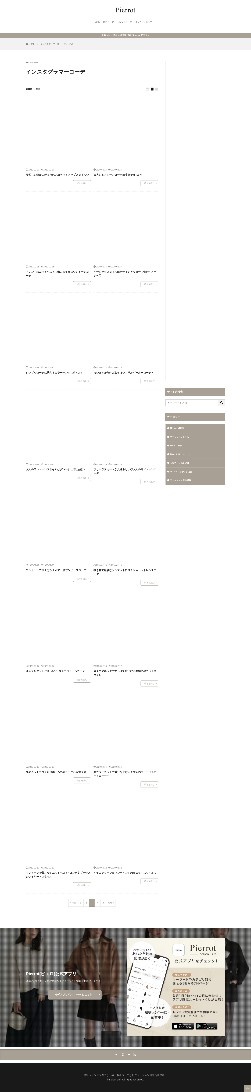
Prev (74, 902)
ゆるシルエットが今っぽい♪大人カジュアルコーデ (55, 670)
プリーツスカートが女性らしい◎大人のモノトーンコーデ (125, 470)
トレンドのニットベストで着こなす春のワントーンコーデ (57, 272)
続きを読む (82, 182)
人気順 (38, 88)
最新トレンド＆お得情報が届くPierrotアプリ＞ (125, 34)
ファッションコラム (181, 436)
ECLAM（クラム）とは (183, 473)
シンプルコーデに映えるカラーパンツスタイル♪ (54, 371)
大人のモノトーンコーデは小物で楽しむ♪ (118, 173)
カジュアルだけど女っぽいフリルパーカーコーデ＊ (124, 371)
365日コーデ (177, 445)
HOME (32, 43)
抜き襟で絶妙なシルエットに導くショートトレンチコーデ (125, 571)
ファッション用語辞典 (182, 482)
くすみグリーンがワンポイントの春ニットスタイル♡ (125, 871)
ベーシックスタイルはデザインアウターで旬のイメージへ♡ (125, 272)
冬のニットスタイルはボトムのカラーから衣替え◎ (56, 771)
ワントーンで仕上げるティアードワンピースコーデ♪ (57, 569)
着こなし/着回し (179, 427)
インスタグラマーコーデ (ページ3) (56, 43)
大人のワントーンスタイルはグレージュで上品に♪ (55, 468)
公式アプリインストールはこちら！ (74, 993)
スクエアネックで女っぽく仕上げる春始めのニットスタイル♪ (125, 672)
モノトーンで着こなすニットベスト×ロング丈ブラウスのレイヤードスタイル (58, 873)
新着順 (29, 88)
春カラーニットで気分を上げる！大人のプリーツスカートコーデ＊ (125, 773)
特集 (94, 23)
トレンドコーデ (124, 23)
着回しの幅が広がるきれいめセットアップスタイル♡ (57, 173)
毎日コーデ (106, 23)
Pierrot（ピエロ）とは (182, 454)
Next (110, 902)
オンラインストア (146, 23)
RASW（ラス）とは (181, 464)
